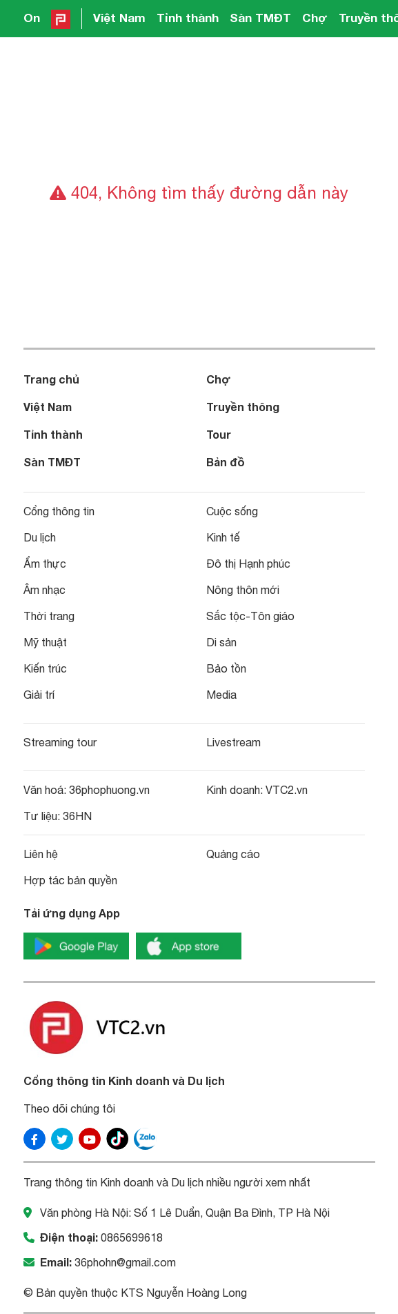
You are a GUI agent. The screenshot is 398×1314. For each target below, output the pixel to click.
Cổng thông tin (58, 511)
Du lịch (39, 537)
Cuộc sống (232, 511)
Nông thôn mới (242, 590)
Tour (218, 434)
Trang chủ (51, 379)
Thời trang (48, 616)
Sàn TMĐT (260, 17)
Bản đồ (225, 461)
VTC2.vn (287, 790)
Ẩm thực (44, 563)
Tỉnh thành (188, 17)
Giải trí (38, 694)
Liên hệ (40, 854)
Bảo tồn (226, 668)
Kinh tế (223, 537)
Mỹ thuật (45, 642)
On (31, 17)
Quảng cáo (233, 854)
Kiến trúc (45, 668)
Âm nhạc (44, 590)
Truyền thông (242, 406)
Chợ (315, 17)
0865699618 (132, 1237)
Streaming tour (60, 742)
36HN (77, 816)
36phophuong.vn (109, 790)
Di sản (221, 642)
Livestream (233, 742)
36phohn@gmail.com (125, 1262)
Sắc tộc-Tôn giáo (250, 616)
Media (221, 694)
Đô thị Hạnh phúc (248, 563)
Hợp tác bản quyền (70, 880)
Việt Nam (119, 17)
